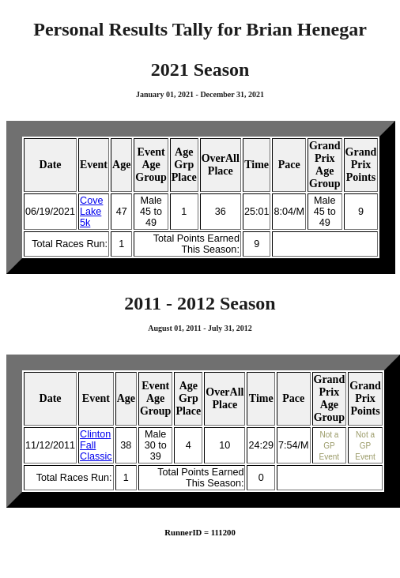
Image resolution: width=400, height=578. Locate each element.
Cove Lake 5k (91, 211)
